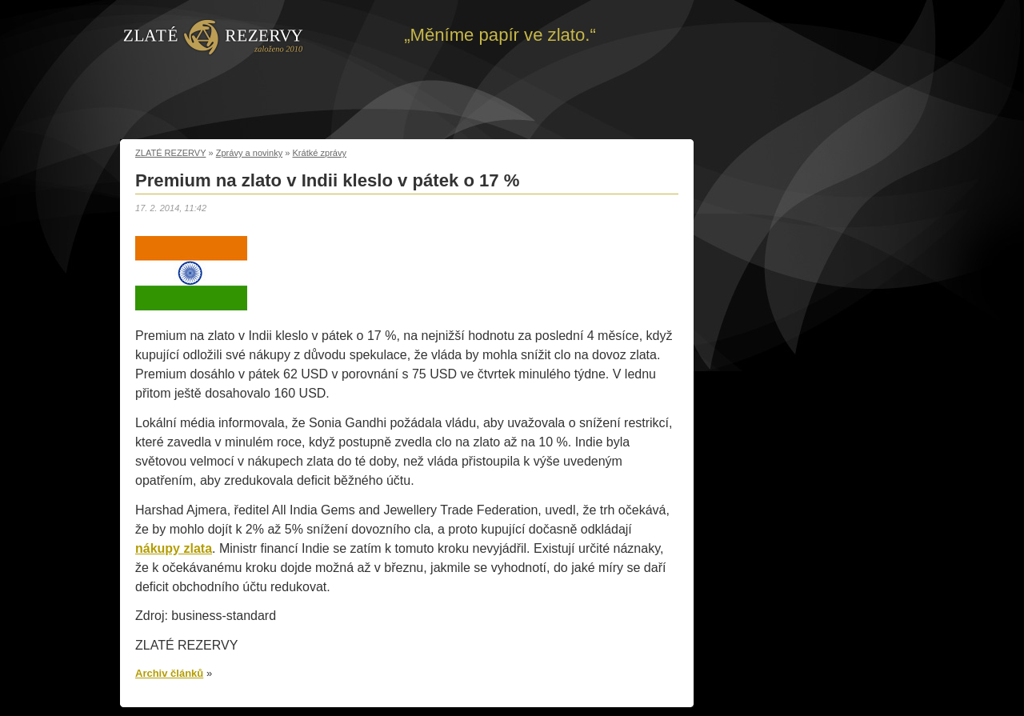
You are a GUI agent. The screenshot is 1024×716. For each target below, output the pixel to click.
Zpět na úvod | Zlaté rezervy (213, 36)
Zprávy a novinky (249, 153)
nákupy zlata (173, 548)
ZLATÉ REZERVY (170, 153)
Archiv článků (169, 673)
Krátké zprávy (320, 153)
